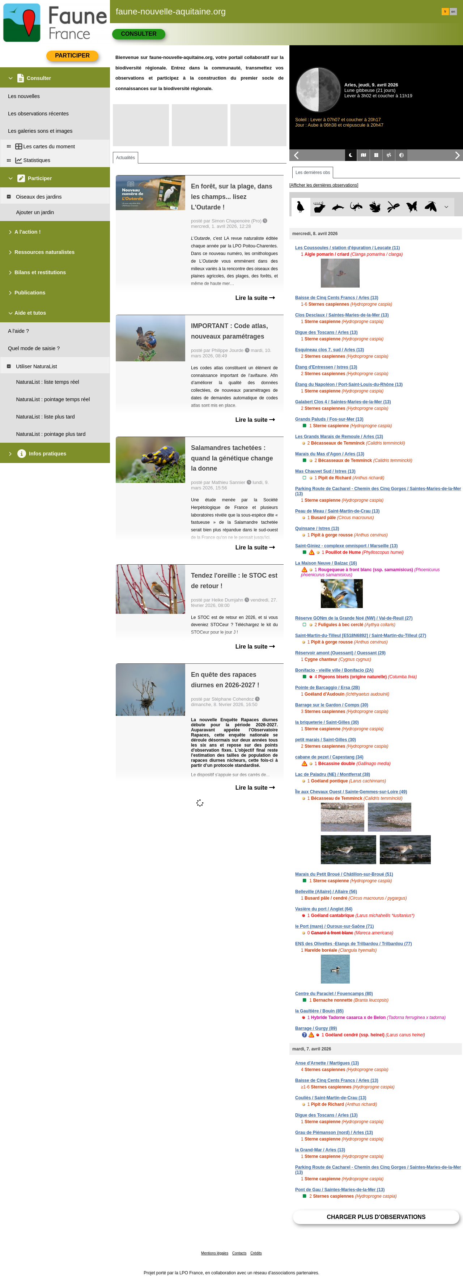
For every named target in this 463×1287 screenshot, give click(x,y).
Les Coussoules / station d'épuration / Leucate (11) (347, 247)
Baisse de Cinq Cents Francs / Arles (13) (336, 297)
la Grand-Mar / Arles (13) (320, 1149)
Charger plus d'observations (376, 1217)
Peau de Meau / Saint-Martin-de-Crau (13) (337, 511)
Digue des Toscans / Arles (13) (326, 332)
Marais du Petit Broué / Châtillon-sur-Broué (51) (344, 874)
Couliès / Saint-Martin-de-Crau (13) (330, 1097)
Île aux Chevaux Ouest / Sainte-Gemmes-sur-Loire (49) (351, 791)
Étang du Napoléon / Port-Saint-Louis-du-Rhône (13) (349, 384)
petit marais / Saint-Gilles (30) (325, 739)
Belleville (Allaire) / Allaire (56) (326, 891)
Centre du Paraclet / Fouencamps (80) (334, 993)
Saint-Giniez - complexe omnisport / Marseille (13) (346, 545)
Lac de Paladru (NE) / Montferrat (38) (332, 774)
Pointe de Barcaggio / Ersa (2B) (327, 687)
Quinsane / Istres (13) (317, 528)
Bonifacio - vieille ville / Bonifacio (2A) (334, 670)
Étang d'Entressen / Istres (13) (326, 367)
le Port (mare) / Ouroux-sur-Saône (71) (334, 926)
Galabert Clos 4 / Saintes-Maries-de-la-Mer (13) (343, 401)
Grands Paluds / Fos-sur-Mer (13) (329, 419)
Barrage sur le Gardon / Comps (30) (331, 705)
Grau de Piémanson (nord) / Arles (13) (334, 1132)
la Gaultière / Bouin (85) (319, 1011)
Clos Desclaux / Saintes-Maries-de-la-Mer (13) (342, 315)
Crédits (256, 1253)
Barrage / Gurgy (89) (316, 1028)
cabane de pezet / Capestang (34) (329, 757)
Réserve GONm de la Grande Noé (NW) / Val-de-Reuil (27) (354, 618)
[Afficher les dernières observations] (323, 185)
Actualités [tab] (125, 157)
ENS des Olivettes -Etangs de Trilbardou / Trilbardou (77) (353, 943)
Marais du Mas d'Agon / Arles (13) (329, 453)
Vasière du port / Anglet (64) (323, 909)
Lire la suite (255, 298)
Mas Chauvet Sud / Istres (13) (325, 471)
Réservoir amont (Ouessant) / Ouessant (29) (340, 652)
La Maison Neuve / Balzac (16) (326, 563)
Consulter (138, 34)
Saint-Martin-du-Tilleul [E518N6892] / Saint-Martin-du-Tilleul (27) (360, 635)
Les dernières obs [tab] (313, 172)
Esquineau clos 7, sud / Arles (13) (329, 349)
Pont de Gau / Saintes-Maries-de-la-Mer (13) (340, 1189)
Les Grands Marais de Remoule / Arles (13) (339, 436)
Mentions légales (214, 1253)
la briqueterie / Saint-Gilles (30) (327, 722)
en (453, 11)
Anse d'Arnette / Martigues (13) (327, 1063)
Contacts (239, 1253)
